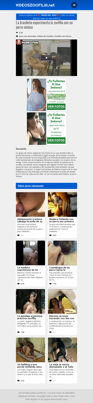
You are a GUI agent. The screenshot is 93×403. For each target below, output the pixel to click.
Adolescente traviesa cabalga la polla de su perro (29, 221)
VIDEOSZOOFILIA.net (35, 5)
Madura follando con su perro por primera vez (61, 221)
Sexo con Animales (27, 36)
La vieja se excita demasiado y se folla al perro (61, 367)
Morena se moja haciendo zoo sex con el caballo (61, 318)
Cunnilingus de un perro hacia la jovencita (59, 270)
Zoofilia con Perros (62, 36)
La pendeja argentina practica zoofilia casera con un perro (29, 318)
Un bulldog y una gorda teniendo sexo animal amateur (29, 367)
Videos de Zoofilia (45, 36)
